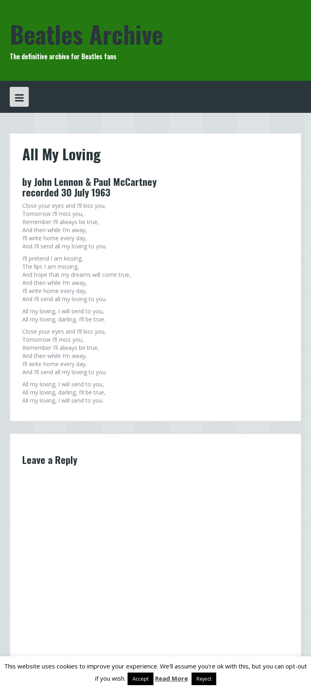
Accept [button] (140, 678)
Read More (171, 678)
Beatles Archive (86, 33)
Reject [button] (203, 678)
